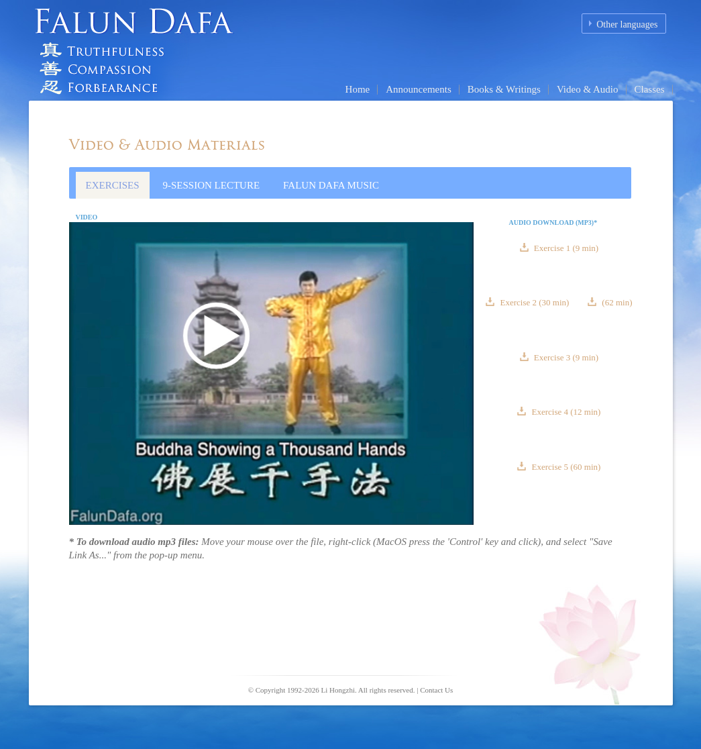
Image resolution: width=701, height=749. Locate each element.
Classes (650, 89)
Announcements (418, 89)
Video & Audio (587, 89)
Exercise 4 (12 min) (564, 412)
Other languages (626, 24)
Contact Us (436, 690)
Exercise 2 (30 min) (534, 302)
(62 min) (616, 302)
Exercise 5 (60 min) (564, 467)
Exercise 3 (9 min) (565, 357)
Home (357, 89)
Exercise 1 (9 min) (565, 248)
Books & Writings (504, 89)
